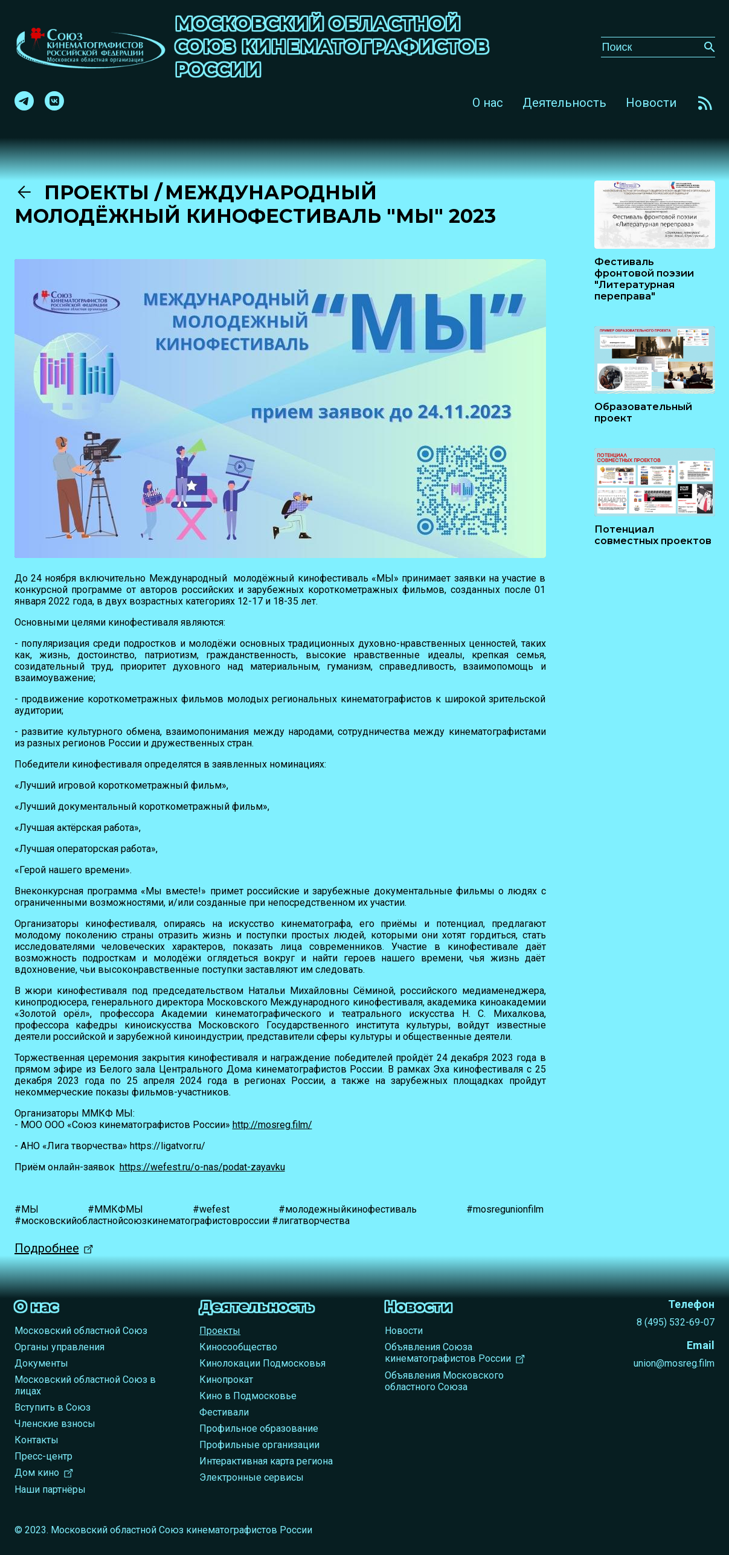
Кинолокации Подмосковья (262, 1363)
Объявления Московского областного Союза (444, 1381)
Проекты (84, 192)
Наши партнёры (50, 1489)
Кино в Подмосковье (248, 1396)
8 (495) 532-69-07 (676, 1322)
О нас (487, 102)
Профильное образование (258, 1428)
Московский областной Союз (80, 1330)
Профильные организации (259, 1445)
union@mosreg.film (674, 1363)
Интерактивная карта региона (266, 1461)
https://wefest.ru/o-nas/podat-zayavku (202, 1167)
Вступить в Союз (52, 1407)
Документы (41, 1363)
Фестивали (224, 1412)
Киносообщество (238, 1347)
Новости (651, 102)
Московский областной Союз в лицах (85, 1385)
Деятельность (564, 102)
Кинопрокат (226, 1379)
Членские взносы (54, 1423)
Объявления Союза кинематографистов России (448, 1352)
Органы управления (59, 1347)
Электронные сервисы (251, 1477)
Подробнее (46, 1248)
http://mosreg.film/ (272, 1124)
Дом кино (36, 1472)
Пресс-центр (43, 1456)
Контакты (36, 1440)
